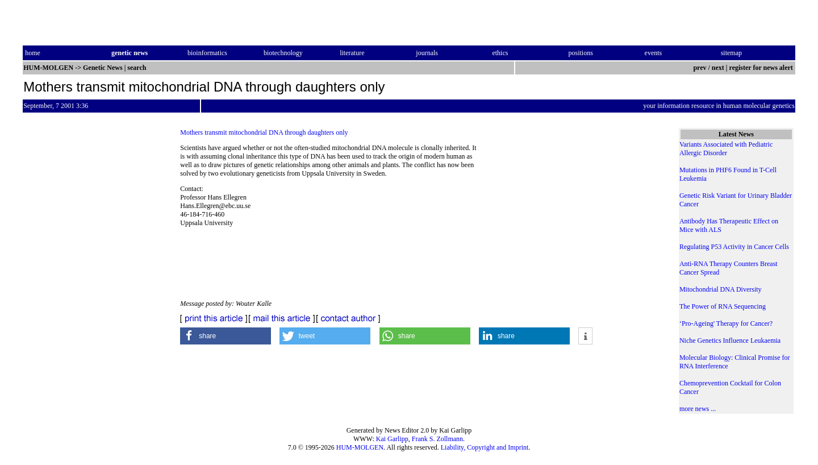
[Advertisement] (568, 222)
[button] (225, 335)
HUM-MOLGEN (359, 447)
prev (699, 68)
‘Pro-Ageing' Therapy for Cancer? (726, 323)
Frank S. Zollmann (437, 439)
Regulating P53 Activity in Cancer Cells (734, 247)
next (718, 68)
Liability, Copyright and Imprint (485, 447)
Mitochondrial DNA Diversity (720, 289)
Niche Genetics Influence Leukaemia (730, 340)
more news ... (697, 409)
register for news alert (762, 68)
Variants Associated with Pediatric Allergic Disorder (726, 148)
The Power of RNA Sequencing (722, 306)
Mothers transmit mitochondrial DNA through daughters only (264, 132)
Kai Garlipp (392, 439)
